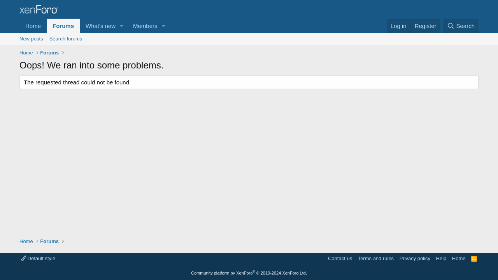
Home (33, 26)
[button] (121, 26)
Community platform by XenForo (249, 273)
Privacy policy (415, 258)
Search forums (65, 39)
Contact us (340, 258)
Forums (63, 26)
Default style (38, 258)
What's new (101, 26)
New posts (31, 39)
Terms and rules (376, 258)
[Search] (461, 26)
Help (441, 258)
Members (145, 26)
